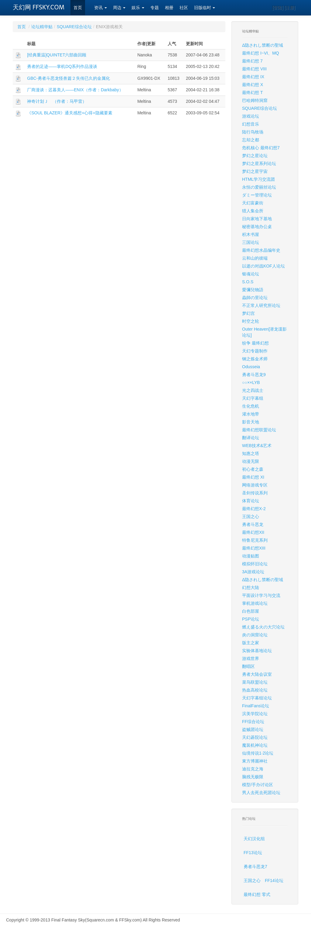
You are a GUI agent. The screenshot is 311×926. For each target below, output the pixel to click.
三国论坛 (250, 242)
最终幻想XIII (253, 548)
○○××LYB (251, 382)
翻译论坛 (250, 437)
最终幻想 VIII (254, 68)
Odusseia (251, 366)
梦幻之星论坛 (255, 155)
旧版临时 (204, 7)
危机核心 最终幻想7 (261, 147)
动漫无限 (250, 461)
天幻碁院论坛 (255, 737)
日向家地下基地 (257, 218)
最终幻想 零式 (257, 894)
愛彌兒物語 (252, 289)
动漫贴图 (250, 556)
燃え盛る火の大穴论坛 (263, 627)
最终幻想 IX (253, 76)
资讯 (100, 7)
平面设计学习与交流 (261, 595)
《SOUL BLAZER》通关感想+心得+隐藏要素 (69, 112)
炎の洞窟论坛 (255, 634)
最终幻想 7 (252, 61)
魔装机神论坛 (255, 745)
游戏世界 (250, 658)
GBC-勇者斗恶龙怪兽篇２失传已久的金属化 (68, 78)
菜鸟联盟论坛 (255, 682)
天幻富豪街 (252, 202)
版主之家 (250, 642)
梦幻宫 (248, 313)
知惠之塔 (250, 453)
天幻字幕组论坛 (257, 697)
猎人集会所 (252, 210)
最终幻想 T (252, 92)
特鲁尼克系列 (255, 540)
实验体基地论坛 (257, 650)
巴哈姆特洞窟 (255, 100)
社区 (183, 7)
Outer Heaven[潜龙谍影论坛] (264, 332)
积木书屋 (250, 234)
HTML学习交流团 (258, 179)
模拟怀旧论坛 (255, 563)
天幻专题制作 (255, 351)
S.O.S (247, 281)
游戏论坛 (250, 116)
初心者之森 (252, 469)
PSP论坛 (250, 619)
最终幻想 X (252, 84)
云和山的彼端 (255, 258)
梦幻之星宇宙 (255, 171)
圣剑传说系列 (255, 492)
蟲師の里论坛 (255, 297)
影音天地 (250, 421)
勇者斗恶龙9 (254, 374)
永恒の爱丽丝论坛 (259, 187)
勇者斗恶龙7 (255, 866)
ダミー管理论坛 (257, 195)
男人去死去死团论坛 (261, 792)
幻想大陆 (250, 587)
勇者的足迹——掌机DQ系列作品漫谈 (62, 66)
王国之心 (250, 516)
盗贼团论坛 (252, 729)
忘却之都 (250, 139)
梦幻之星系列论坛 (259, 163)
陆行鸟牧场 (252, 132)
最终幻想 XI (253, 477)
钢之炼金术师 (255, 358)
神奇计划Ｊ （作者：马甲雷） (57, 101)
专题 (154, 7)
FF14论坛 (274, 880)
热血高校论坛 (255, 690)
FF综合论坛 (253, 721)
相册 (169, 7)
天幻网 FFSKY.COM (38, 7)
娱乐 (138, 7)
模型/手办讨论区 (257, 784)
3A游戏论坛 (253, 571)
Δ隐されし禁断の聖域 (262, 45)
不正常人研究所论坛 (261, 305)
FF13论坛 (253, 852)
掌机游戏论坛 (255, 603)
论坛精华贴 (42, 26)
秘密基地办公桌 (257, 226)
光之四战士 (252, 390)
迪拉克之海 (252, 768)
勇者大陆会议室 (257, 674)
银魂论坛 (250, 273)
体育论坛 (250, 500)
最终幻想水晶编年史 (261, 250)
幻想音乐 (250, 124)
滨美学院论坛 (255, 713)
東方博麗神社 (255, 761)
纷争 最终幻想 (255, 343)
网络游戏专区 (255, 485)
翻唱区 (248, 666)
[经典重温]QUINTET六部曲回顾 (56, 54)
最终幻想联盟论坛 (259, 429)
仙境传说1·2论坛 (257, 753)
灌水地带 (250, 414)
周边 (119, 7)
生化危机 (250, 406)
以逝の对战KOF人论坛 (263, 266)
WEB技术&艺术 (257, 445)
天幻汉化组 (254, 838)
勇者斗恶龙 (252, 524)
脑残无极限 (252, 776)
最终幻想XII (253, 532)
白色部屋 (250, 611)
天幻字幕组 (252, 398)
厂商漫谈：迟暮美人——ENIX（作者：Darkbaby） (75, 89)
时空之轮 (250, 321)
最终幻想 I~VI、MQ (260, 53)
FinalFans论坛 (255, 705)
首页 (77, 7)
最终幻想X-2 (254, 508)
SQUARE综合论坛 (74, 26)
